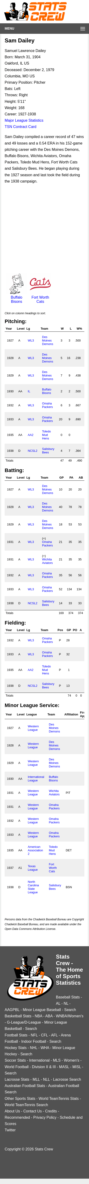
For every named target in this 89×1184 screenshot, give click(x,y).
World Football (17, 1067)
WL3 (31, 340)
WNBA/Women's (69, 1016)
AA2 (30, 435)
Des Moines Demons (47, 340)
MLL (36, 1079)
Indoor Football (33, 1041)
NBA (38, 1016)
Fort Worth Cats (40, 297)
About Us (12, 1111)
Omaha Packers (47, 405)
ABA (48, 1016)
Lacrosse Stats (17, 1079)
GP (61, 477)
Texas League (33, 867)
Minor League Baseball (42, 1010)
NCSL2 (32, 450)
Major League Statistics (24, 120)
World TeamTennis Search (26, 1105)
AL (58, 1003)
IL (29, 391)
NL (66, 1003)
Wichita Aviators (47, 561)
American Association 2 (35, 850)
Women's (71, 1060)
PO (75, 630)
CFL (44, 1035)
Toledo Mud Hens (46, 435)
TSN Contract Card (20, 127)
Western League (33, 728)
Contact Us (32, 1111)
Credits (51, 1111)
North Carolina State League (33, 887)
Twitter (10, 1130)
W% (79, 328)
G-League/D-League (24, 1022)
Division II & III (44, 1067)
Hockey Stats (16, 1048)
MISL (76, 1067)
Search (70, 1010)
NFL (34, 1035)
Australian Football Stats (25, 1086)
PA (71, 477)
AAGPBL (12, 1010)
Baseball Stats (68, 997)
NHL (33, 1048)
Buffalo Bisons (16, 297)
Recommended (17, 1117)
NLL (46, 1079)
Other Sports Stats (20, 1099)
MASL (64, 1067)
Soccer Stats (15, 1060)
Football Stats (16, 1035)
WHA (45, 1048)
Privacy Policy (45, 1117)
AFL (54, 1035)
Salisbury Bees (48, 450)
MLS (57, 1060)
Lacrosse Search (67, 1079)
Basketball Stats (18, 1016)
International (39, 1060)
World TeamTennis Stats (59, 1099)
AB (81, 477)
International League (36, 778)
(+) (44, 538)
